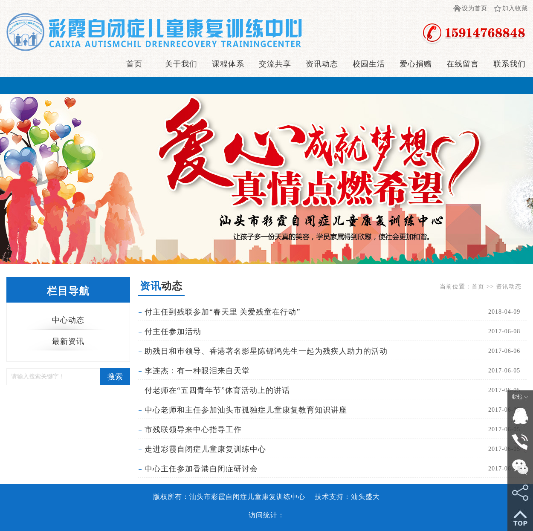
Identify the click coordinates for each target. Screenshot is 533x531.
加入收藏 (515, 8)
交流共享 (275, 64)
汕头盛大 (365, 496)
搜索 (115, 376)
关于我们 (181, 64)
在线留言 (462, 64)
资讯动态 (322, 64)
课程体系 (228, 64)
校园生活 (369, 64)
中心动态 (68, 320)
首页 (134, 64)
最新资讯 (68, 341)
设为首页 (474, 8)
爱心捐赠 (416, 64)
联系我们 (509, 64)
